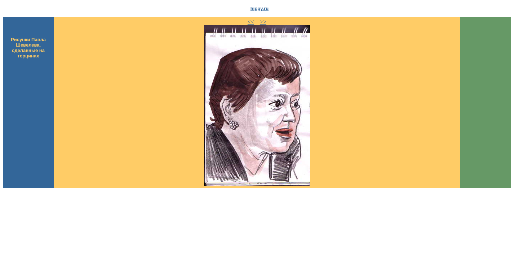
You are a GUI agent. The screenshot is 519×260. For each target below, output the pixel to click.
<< (251, 22)
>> (263, 22)
